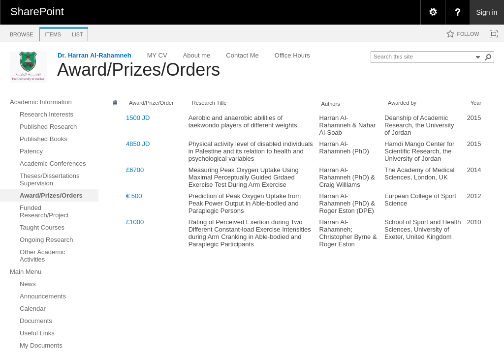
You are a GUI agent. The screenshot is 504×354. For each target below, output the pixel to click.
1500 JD (138, 117)
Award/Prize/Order (151, 103)
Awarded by (402, 103)
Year (476, 103)
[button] (488, 57)
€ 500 (134, 196)
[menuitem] (432, 12)
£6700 (135, 170)
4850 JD (138, 144)
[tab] (21, 33)
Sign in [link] (487, 12)
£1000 (135, 222)
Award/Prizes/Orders (138, 69)
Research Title (209, 103)
